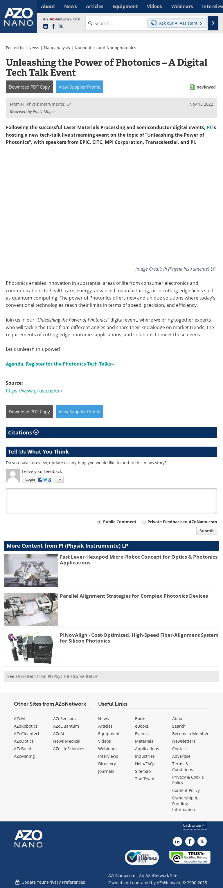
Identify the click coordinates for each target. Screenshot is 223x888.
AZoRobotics (26, 726)
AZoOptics (24, 741)
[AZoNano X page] (61, 26)
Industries (145, 756)
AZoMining (24, 756)
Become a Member (190, 733)
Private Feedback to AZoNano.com (182, 521)
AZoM (19, 718)
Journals (106, 771)
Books (140, 718)
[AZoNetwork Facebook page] (53, 26)
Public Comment (119, 521)
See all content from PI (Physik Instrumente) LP (52, 676)
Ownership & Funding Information (185, 803)
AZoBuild (22, 748)
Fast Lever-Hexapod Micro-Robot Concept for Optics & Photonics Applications (138, 559)
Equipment (109, 733)
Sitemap (143, 771)
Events (141, 733)
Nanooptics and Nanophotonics (105, 47)
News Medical (66, 741)
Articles (105, 726)
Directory (107, 763)
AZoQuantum (66, 726)
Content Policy (186, 790)
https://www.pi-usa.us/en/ (34, 391)
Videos (104, 741)
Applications (147, 748)
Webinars (107, 748)
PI (209, 127)
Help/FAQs (145, 763)
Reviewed (206, 87)
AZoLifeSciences (68, 748)
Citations (23, 432)
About (178, 718)
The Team (144, 778)
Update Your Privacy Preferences (50, 880)
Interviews (108, 756)
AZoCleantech (27, 733)
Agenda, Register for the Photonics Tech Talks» (60, 363)
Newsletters (183, 741)
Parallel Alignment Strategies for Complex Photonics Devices (134, 595)
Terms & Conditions (182, 766)
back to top (194, 825)
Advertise (181, 756)
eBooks (142, 726)
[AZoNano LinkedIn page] (45, 26)
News (33, 47)
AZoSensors (64, 718)
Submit (206, 530)
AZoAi (58, 733)
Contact (179, 748)
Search (179, 726)
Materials (144, 741)
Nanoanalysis (57, 47)
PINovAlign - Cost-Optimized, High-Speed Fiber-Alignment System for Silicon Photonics (139, 637)
